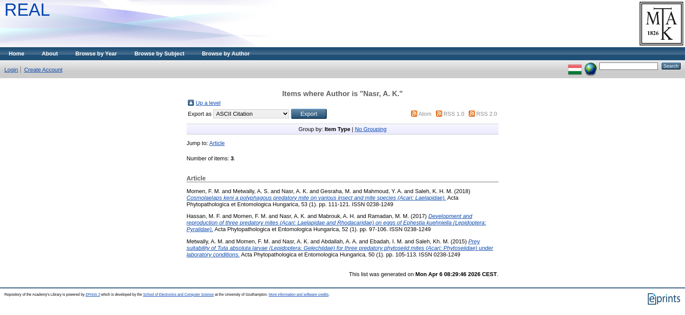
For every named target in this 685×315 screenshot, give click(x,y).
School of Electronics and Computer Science (178, 295)
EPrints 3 (93, 295)
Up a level (208, 103)
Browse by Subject (160, 53)
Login (11, 69)
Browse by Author (226, 53)
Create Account (43, 69)
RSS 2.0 (486, 114)
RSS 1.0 (453, 114)
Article (217, 143)
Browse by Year (96, 53)
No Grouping (371, 129)
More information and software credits (299, 295)
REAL (27, 9)
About (50, 53)
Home (16, 53)
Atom (425, 114)
